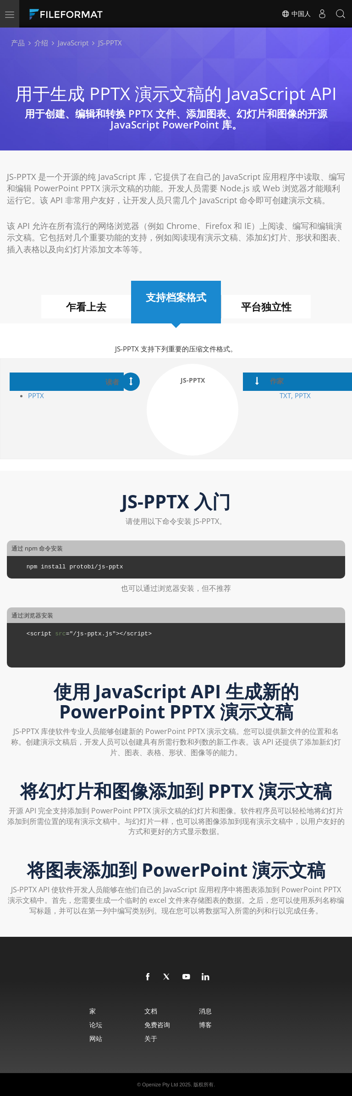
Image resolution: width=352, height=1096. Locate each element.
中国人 (296, 14)
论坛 (95, 1024)
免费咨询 (157, 1024)
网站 (95, 1038)
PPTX (36, 395)
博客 (205, 1024)
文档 (150, 1011)
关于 (150, 1038)
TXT (285, 395)
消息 (205, 1011)
